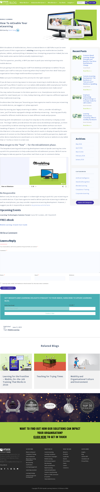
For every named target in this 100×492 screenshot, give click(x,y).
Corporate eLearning (82, 193)
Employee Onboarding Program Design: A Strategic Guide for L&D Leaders (89, 99)
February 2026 (80, 156)
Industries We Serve (38, 2)
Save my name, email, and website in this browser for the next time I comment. (25, 283)
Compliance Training (82, 189)
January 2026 (80, 159)
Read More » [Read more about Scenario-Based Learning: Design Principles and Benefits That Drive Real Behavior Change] (87, 71)
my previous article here (40, 205)
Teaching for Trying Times (50, 376)
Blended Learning (81, 186)
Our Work (62, 2)
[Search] (86, 2)
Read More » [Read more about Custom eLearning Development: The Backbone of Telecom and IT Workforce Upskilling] (87, 90)
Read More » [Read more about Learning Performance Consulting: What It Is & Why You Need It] (87, 125)
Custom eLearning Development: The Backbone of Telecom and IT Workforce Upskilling (90, 80)
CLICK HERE (39, 437)
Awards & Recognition (83, 182)
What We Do (24, 2)
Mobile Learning (6, 19)
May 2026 (79, 144)
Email (37, 275)
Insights (71, 2)
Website (71, 275)
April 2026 (79, 148)
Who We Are (52, 2)
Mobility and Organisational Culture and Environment (82, 379)
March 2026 (79, 152)
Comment (3, 250)
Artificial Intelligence (82, 178)
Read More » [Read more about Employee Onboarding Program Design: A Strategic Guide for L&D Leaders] (87, 108)
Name (2, 275)
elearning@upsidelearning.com (13, 462)
